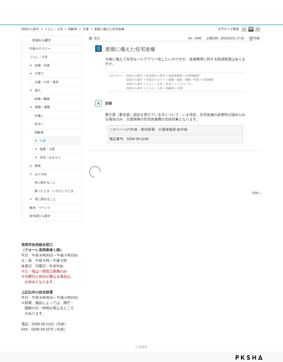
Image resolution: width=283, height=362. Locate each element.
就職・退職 (42, 107)
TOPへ (256, 193)
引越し (39, 115)
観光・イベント (40, 207)
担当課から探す (40, 216)
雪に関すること (45, 199)
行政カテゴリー (40, 48)
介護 (86, 29)
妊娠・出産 (42, 65)
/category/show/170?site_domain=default (31, 124)
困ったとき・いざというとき (54, 191)
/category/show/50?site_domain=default (31, 82)
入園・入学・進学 (47, 82)
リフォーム (184, 83)
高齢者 (72, 29)
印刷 (257, 38)
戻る (97, 38)
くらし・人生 (54, 29)
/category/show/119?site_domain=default (31, 115)
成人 (38, 90)
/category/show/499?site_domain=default (31, 182)
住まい (39, 124)
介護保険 (207, 79)
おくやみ (41, 174)
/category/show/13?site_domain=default (31, 132)
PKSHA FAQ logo (249, 357)
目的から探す (30, 29)
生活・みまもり (50, 157)
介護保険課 (192, 75)
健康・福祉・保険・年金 (184, 79)
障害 (38, 166)
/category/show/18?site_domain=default (26, 207)
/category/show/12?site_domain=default (26, 57)
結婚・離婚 (42, 99)
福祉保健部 (175, 75)
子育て (39, 73)
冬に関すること (45, 182)
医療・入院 (47, 149)
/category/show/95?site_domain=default (31, 191)
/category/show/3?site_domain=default (26, 48)
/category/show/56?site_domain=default (31, 99)
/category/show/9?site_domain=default (26, 216)
